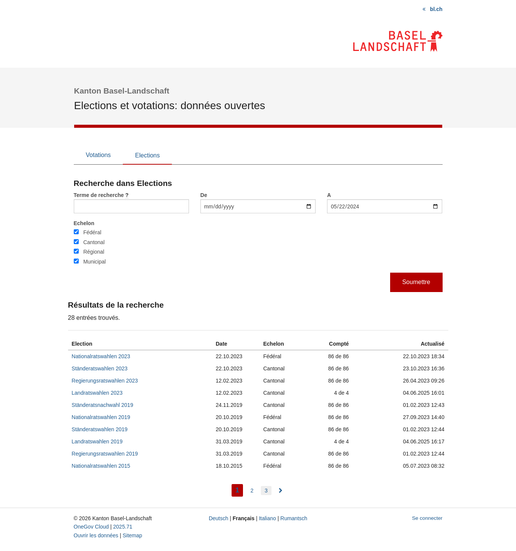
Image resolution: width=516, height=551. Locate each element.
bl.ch (436, 9)
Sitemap (132, 535)
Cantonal (94, 242)
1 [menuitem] (239, 489)
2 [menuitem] (252, 490)
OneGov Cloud (91, 527)
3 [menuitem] (266, 490)
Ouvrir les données (96, 535)
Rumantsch (293, 518)
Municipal (94, 262)
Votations (98, 155)
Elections (147, 155)
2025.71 (123, 527)
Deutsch (218, 518)
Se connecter (427, 518)
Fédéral (92, 232)
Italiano (267, 518)
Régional (93, 252)
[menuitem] (280, 490)
